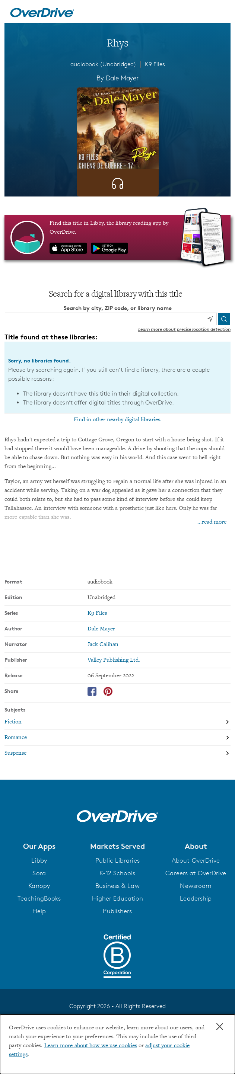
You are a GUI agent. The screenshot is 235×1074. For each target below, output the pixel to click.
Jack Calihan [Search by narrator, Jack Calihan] (103, 645)
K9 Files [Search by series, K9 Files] (97, 613)
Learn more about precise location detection (184, 329)
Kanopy (39, 885)
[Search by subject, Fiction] (117, 722)
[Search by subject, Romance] (117, 738)
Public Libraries (117, 860)
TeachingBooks (39, 898)
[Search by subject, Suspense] (117, 753)
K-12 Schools (117, 873)
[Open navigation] (221, 12)
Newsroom (196, 885)
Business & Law (117, 885)
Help (39, 911)
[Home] (42, 11)
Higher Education (117, 898)
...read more (211, 522)
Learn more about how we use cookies (90, 1046)
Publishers (117, 911)
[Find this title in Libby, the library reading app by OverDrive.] (117, 237)
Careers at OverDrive (195, 873)
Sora (38, 873)
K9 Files (155, 64)
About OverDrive (196, 860)
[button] (39, 846)
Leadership (196, 898)
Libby (39, 860)
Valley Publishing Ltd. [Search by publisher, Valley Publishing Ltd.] (114, 660)
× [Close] (220, 1026)
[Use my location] (210, 319)
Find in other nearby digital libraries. (118, 420)
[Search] (224, 319)
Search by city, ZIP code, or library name (118, 307)
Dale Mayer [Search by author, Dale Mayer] (122, 78)
